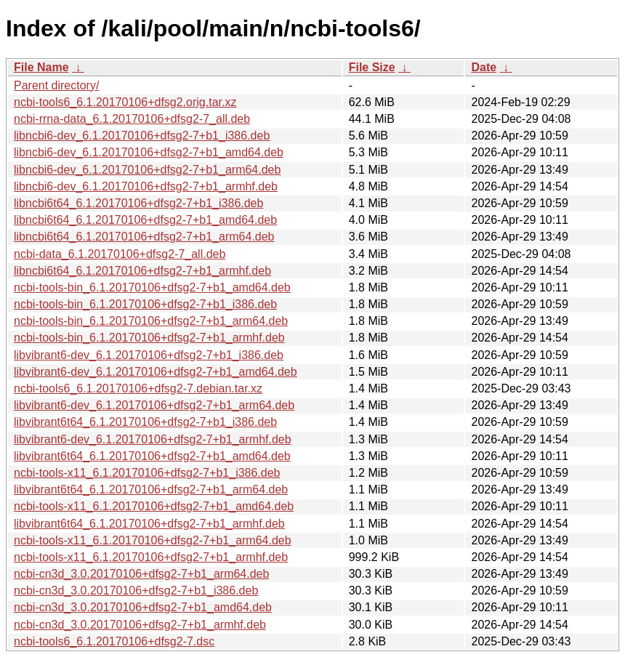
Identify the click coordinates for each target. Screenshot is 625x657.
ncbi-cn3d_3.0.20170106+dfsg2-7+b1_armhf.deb (140, 624)
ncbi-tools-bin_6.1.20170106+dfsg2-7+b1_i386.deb (145, 304)
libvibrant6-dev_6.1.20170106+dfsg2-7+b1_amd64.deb (155, 372)
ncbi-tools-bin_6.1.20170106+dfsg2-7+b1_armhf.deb (149, 337)
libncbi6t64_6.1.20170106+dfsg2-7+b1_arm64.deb (144, 236)
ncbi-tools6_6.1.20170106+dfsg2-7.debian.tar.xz (138, 388)
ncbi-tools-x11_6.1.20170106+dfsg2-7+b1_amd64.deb (154, 506)
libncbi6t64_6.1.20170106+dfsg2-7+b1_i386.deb (138, 203)
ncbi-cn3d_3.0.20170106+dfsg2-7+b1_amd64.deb (143, 607)
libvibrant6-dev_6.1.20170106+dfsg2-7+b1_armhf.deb (152, 439)
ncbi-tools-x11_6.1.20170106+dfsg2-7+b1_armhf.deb (151, 557)
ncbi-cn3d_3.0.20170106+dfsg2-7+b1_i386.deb (136, 590)
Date (483, 67)
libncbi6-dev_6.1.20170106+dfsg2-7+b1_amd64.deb (148, 152)
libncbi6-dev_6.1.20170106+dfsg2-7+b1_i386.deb (142, 135)
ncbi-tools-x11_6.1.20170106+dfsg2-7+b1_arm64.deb (152, 540)
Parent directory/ (56, 85)
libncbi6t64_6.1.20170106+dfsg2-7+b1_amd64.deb (145, 220)
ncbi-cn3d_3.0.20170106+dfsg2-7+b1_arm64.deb (141, 574)
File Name (41, 67)
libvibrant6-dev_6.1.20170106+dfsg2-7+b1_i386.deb (148, 355)
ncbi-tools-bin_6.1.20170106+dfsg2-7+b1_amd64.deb (152, 287)
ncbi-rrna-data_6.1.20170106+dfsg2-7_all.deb (132, 119)
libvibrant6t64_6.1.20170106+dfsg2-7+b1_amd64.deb (152, 456)
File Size (372, 67)
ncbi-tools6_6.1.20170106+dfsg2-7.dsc (114, 641)
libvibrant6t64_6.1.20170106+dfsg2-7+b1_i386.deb (145, 422)
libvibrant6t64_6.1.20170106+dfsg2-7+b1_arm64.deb (151, 489)
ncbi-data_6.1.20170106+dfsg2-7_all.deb (119, 254)
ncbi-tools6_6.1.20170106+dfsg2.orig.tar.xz (125, 102)
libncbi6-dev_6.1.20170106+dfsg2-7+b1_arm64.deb (147, 170)
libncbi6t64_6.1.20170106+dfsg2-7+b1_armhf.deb (142, 271)
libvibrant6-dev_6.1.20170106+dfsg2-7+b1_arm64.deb (154, 405)
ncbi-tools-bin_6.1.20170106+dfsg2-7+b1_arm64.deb (151, 321)
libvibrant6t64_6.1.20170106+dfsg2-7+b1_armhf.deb (149, 523)
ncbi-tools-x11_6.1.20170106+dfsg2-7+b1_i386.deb (147, 473)
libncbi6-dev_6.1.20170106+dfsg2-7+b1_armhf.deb (146, 186)
